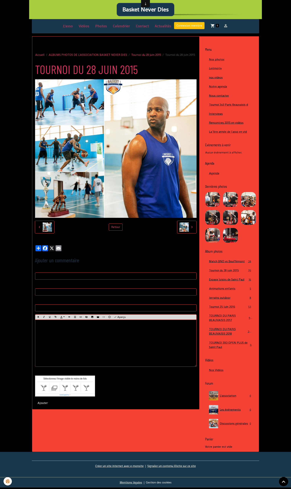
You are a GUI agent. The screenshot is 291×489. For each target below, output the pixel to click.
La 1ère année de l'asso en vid (228, 132)
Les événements (230, 411)
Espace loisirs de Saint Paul (230, 280)
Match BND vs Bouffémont (230, 262)
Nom (38, 269)
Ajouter (42, 403)
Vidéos (84, 26)
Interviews (216, 114)
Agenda (214, 174)
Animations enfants (230, 289)
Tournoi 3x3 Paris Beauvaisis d (228, 105)
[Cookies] (8, 481)
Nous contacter (219, 96)
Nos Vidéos (216, 371)
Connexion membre (189, 26)
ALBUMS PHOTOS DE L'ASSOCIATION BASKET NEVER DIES (88, 55)
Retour (115, 227)
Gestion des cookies (159, 484)
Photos (101, 26)
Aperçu (120, 317)
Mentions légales (131, 484)
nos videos (216, 78)
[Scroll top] (283, 481)
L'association (230, 397)
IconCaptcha (64, 395)
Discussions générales (230, 424)
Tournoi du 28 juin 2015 (146, 55)
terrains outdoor (230, 298)
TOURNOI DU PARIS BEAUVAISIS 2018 (230, 332)
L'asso (68, 26)
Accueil (40, 55)
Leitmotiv (215, 69)
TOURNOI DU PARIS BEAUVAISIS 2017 (230, 319)
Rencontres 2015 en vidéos (226, 123)
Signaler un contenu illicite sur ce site (171, 467)
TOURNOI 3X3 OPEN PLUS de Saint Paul (230, 346)
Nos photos (216, 60)
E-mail (39, 285)
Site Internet (43, 301)
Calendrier (121, 26)
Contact (142, 26)
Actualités (163, 26)
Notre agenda (218, 87)
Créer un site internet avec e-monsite (119, 467)
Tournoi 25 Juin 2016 (230, 307)
